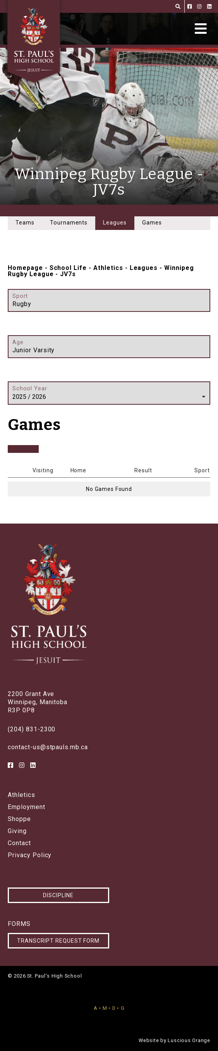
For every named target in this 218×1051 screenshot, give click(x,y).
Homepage (25, 267)
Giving (17, 831)
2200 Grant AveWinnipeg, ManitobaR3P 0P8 (37, 702)
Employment (26, 807)
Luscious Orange (189, 1040)
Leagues (144, 267)
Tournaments (69, 222)
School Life (68, 267)
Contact (19, 843)
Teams (24, 222)
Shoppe (19, 819)
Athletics (108, 267)
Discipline (58, 895)
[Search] (178, 6)
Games (152, 222)
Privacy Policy (29, 855)
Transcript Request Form (58, 941)
